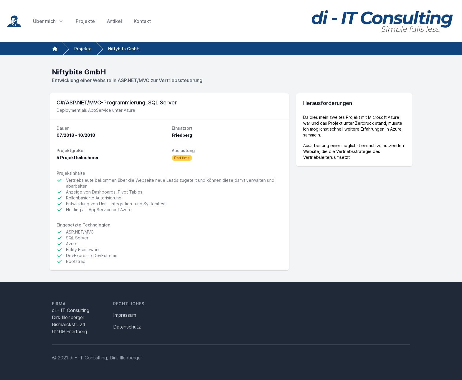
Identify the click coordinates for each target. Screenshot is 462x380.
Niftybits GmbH (124, 48)
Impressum (124, 315)
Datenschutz (127, 327)
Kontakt (142, 21)
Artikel (114, 21)
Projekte (85, 21)
